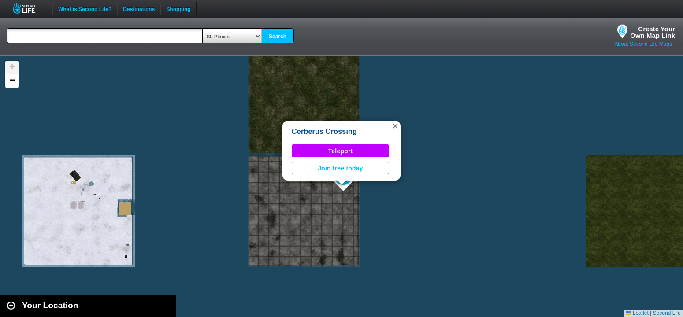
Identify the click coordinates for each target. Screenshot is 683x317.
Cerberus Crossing (324, 131)
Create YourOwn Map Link (652, 32)
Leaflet (637, 313)
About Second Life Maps (643, 44)
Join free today (340, 168)
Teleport (340, 151)
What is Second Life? (84, 8)
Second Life (28, 8)
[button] (395, 126)
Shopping (178, 8)
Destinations (139, 8)
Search (277, 36)
